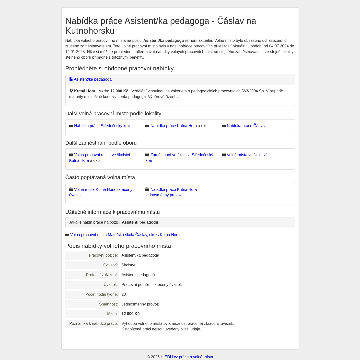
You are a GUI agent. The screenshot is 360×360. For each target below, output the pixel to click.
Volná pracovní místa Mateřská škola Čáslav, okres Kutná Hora (125, 235)
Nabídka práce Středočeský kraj (102, 126)
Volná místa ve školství (247, 155)
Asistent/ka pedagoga (90, 79)
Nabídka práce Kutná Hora (174, 126)
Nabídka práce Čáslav (246, 126)
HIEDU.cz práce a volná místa (187, 357)
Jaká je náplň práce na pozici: (113, 222)
